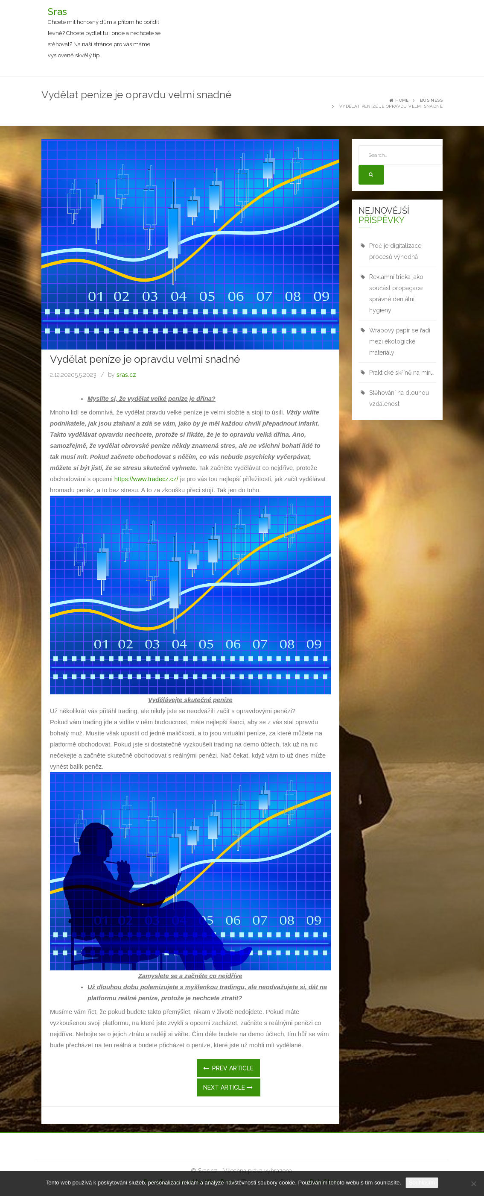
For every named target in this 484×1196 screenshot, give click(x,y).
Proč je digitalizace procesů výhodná (395, 251)
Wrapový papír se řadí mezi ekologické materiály (399, 341)
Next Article (228, 1087)
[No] (473, 1183)
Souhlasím (422, 1182)
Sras (57, 11)
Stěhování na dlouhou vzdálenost (399, 398)
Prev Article (228, 1068)
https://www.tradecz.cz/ (146, 479)
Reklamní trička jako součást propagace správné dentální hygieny (396, 293)
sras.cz (126, 374)
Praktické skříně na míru (401, 372)
